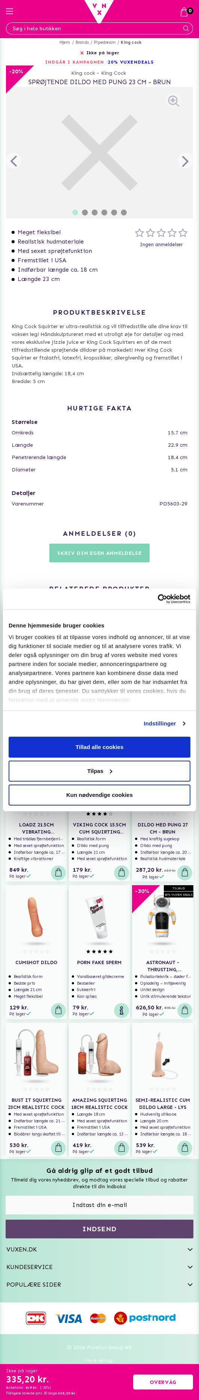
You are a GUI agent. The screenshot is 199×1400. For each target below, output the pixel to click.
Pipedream (105, 42)
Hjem (64, 42)
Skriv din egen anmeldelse (99, 553)
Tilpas (99, 771)
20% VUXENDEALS (131, 62)
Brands (82, 42)
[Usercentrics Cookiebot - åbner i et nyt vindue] (157, 599)
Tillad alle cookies (99, 747)
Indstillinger (160, 723)
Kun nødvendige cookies (99, 795)
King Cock (113, 73)
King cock (131, 42)
